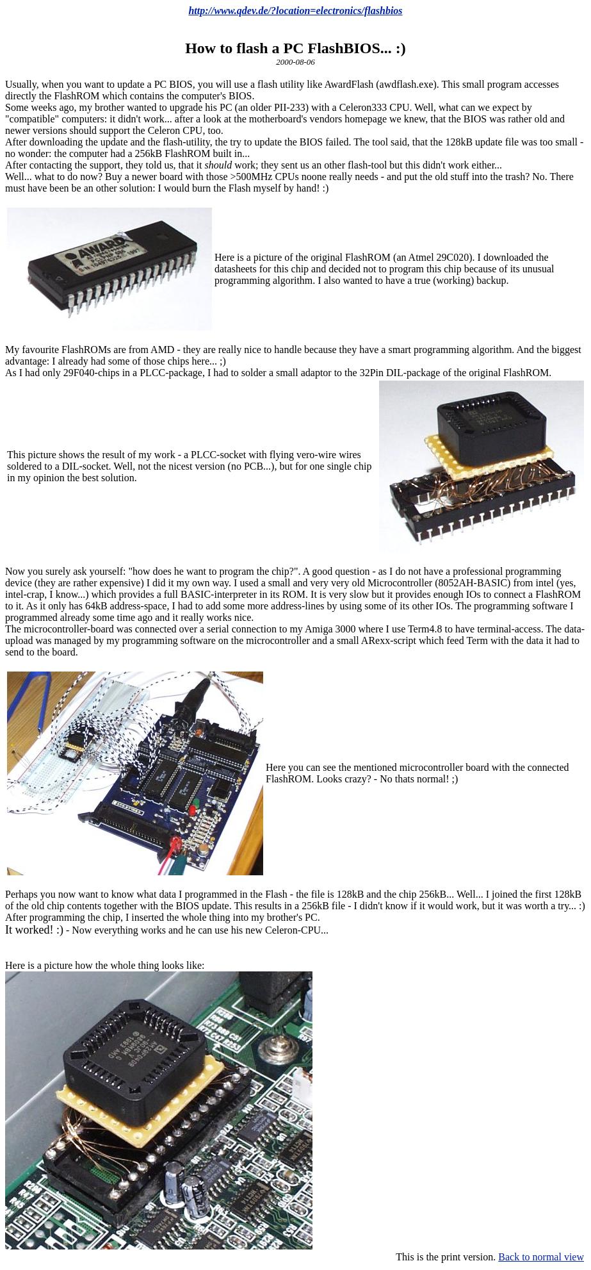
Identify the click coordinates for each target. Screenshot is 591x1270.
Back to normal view (541, 1256)
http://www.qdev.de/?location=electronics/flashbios (295, 10)
